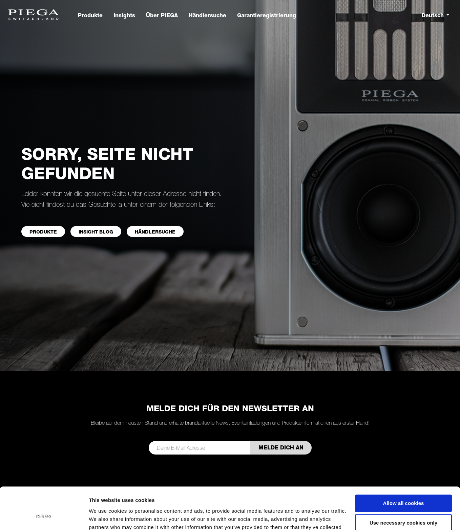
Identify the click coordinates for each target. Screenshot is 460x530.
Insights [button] (124, 15)
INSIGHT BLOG (96, 232)
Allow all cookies (403, 466)
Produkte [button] (90, 15)
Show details (104, 517)
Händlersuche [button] (207, 15)
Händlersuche (155, 232)
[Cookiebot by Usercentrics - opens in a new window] (44, 517)
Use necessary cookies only (403, 485)
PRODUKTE (43, 232)
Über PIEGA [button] (162, 15)
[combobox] (436, 15)
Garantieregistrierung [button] (266, 15)
